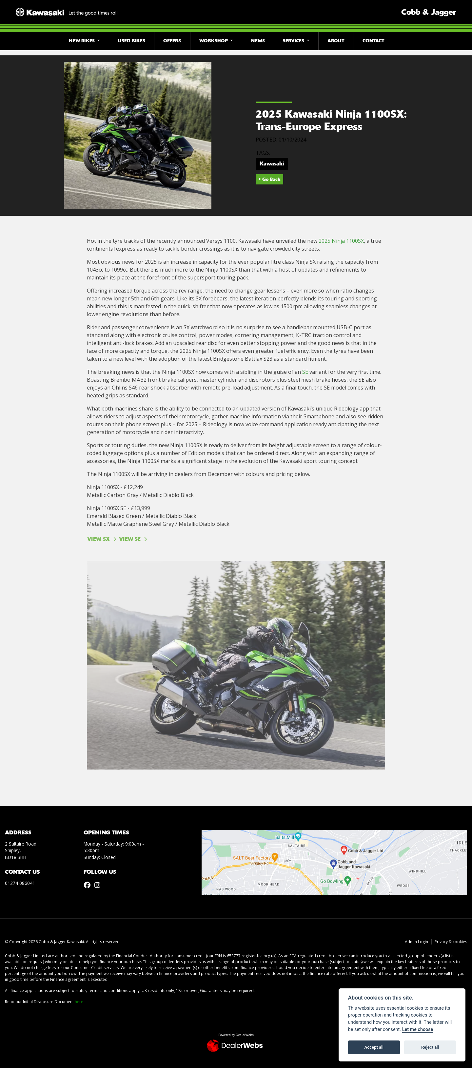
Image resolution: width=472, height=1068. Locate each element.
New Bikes (82, 41)
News (258, 41)
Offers (172, 41)
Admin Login (416, 941)
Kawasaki (272, 163)
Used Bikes (131, 41)
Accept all (374, 1047)
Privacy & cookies (451, 941)
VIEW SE (130, 539)
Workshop (214, 41)
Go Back (269, 179)
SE (305, 371)
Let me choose (417, 1029)
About (335, 41)
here (79, 1001)
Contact (373, 41)
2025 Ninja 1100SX (341, 240)
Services (294, 41)
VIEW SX (98, 539)
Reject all (430, 1047)
